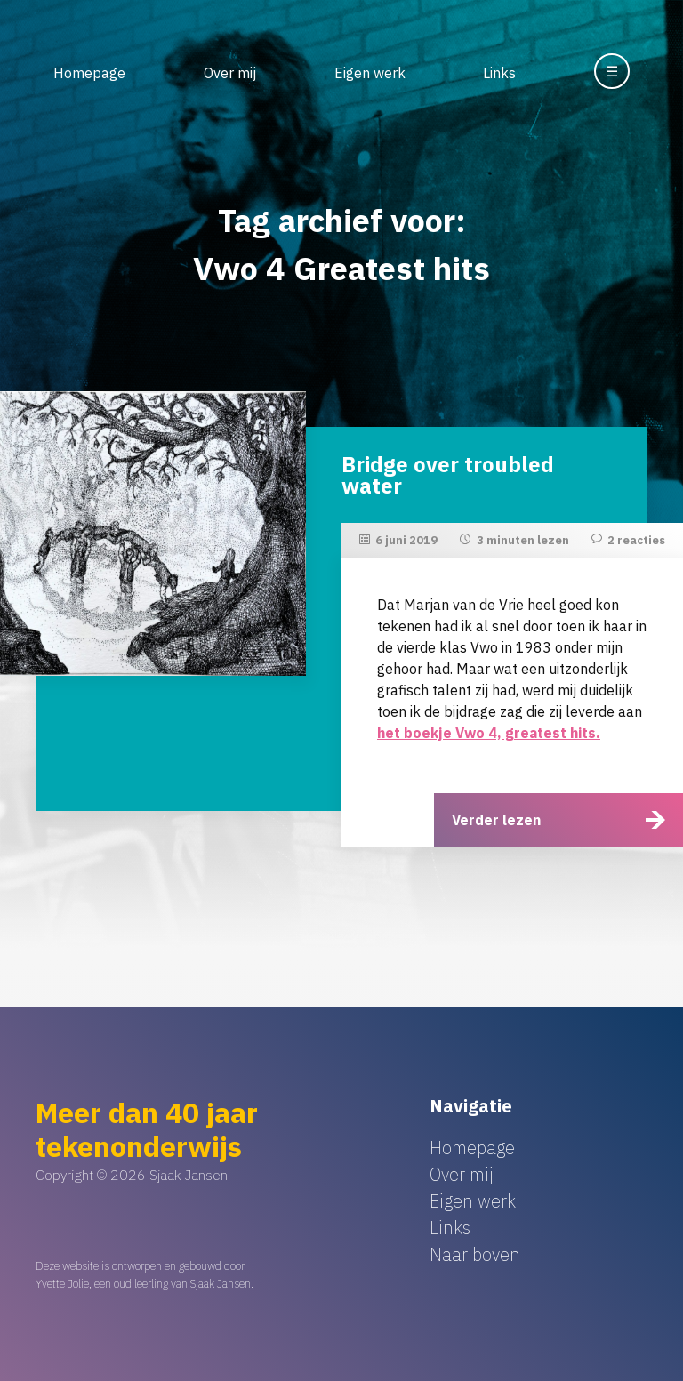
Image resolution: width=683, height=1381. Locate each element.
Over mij (230, 73)
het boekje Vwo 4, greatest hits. (488, 733)
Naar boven (475, 1254)
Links (499, 73)
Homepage (89, 73)
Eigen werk (370, 73)
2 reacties (636, 540)
